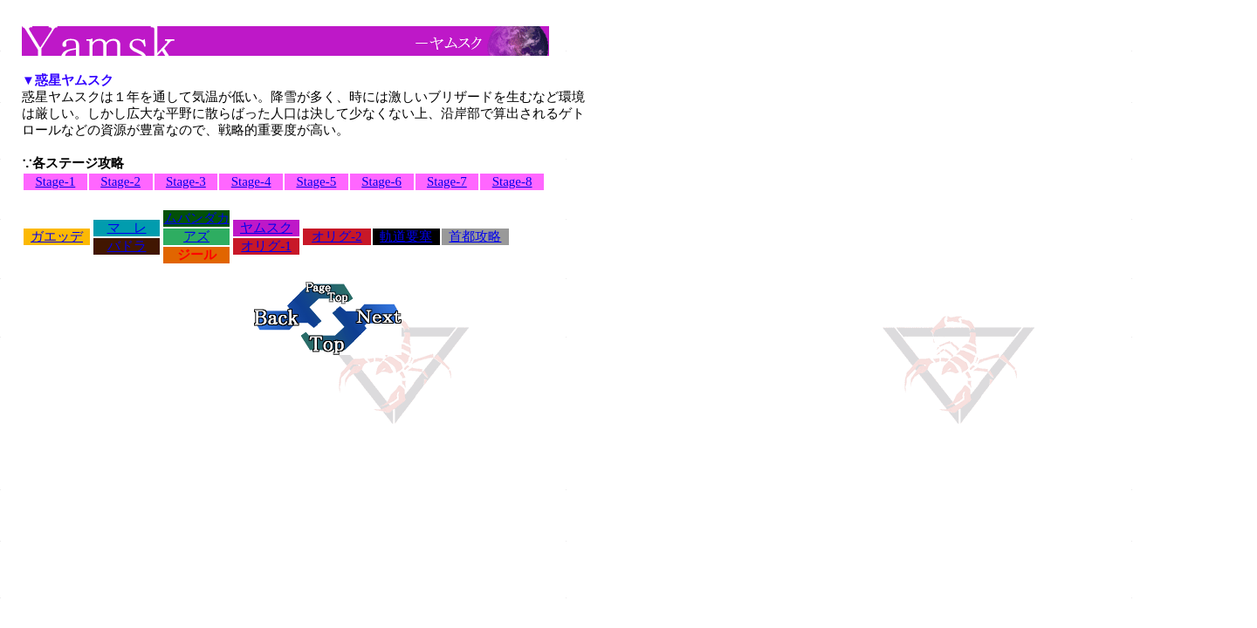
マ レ (127, 228)
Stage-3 (186, 181)
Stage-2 (120, 181)
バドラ (127, 246)
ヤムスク (266, 228)
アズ (196, 236)
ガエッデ (57, 236)
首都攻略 (475, 236)
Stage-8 (512, 181)
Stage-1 (55, 181)
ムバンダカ (197, 218)
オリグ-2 (337, 236)
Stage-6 (381, 181)
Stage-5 (316, 181)
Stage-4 (251, 181)
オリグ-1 (266, 246)
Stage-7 (447, 181)
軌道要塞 (406, 236)
